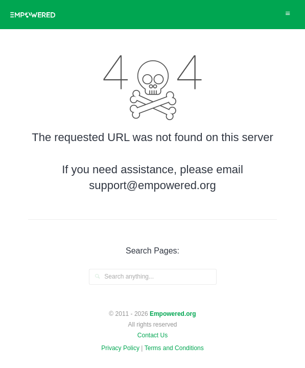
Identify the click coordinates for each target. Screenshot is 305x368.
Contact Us (152, 335)
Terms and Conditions (174, 348)
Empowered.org (173, 313)
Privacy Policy (120, 348)
